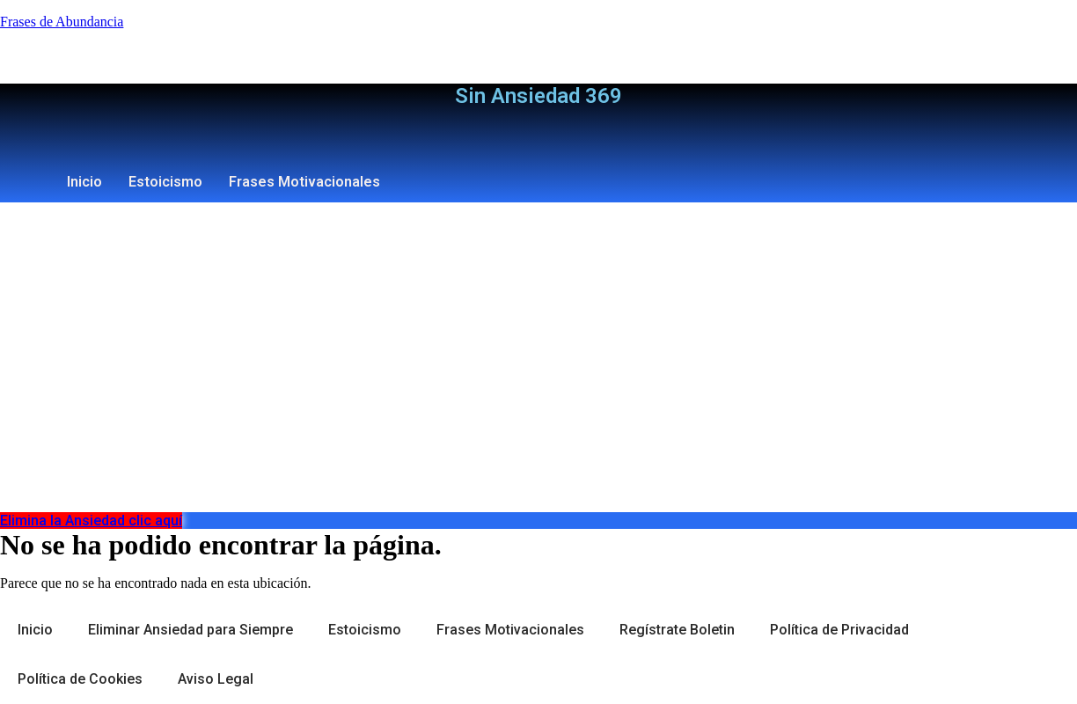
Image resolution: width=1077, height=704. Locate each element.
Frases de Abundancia (61, 21)
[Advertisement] (538, 380)
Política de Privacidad (839, 629)
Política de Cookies (80, 679)
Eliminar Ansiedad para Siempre (190, 629)
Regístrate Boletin (677, 629)
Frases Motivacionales (304, 181)
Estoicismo (165, 181)
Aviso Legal (215, 679)
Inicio (84, 181)
